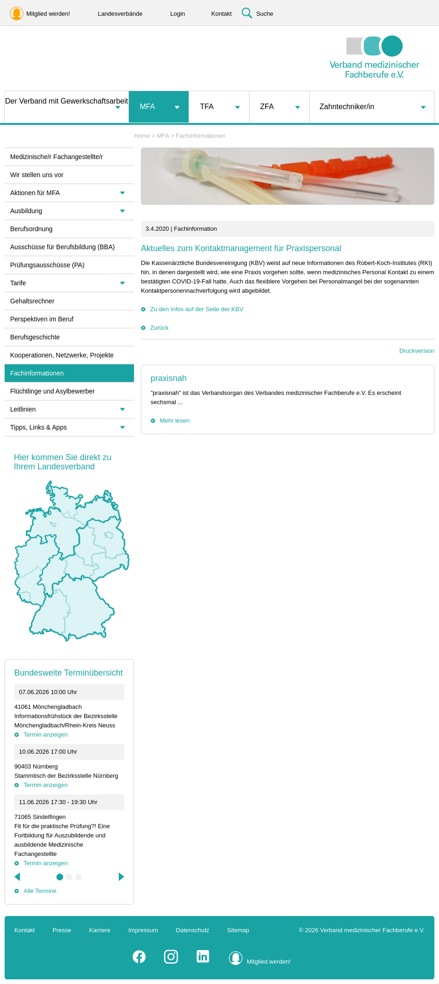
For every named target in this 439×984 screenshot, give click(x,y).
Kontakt (24, 930)
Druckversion (416, 350)
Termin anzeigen (45, 734)
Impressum (143, 930)
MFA (147, 107)
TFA (206, 107)
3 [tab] (78, 877)
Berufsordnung (31, 229)
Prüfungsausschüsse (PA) (47, 265)
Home (142, 135)
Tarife (18, 283)
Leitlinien (23, 409)
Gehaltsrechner (32, 301)
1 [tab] (60, 877)
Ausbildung (26, 211)
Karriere (99, 930)
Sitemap (238, 930)
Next (120, 876)
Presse (62, 930)
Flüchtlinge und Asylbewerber (52, 391)
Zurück (159, 327)
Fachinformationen (201, 135)
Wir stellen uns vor (36, 174)
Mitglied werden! (269, 961)
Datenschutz (192, 930)
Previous (18, 876)
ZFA (267, 107)
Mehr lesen (174, 420)
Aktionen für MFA (35, 193)
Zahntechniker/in (347, 107)
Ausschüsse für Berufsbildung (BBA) (62, 247)
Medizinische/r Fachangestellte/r (56, 156)
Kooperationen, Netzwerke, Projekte (62, 355)
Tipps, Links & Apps (38, 427)
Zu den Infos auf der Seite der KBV (197, 309)
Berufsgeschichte (35, 337)
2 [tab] (69, 877)
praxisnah (169, 378)
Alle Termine (40, 890)
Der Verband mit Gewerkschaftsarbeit (66, 101)
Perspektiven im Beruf (41, 319)
